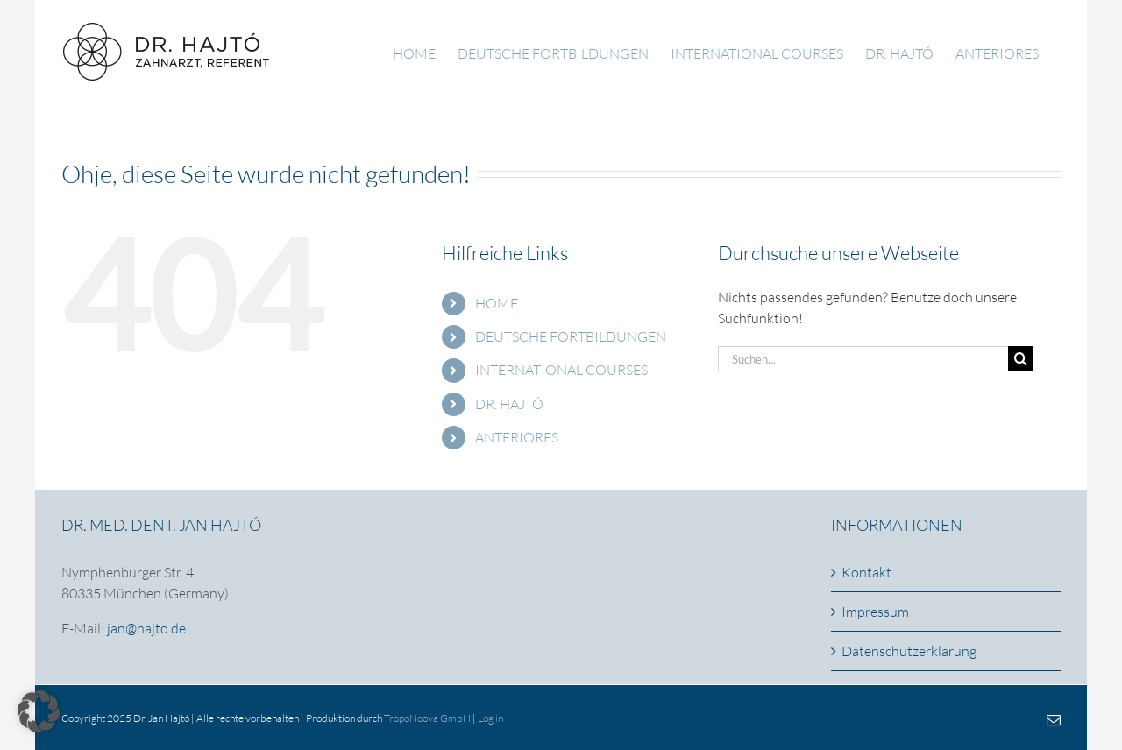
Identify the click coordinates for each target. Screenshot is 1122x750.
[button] (38, 711)
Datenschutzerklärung (909, 651)
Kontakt (866, 572)
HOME (496, 303)
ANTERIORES (516, 437)
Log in (490, 718)
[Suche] (1020, 358)
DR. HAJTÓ (509, 404)
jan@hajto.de (146, 628)
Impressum (875, 611)
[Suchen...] (863, 358)
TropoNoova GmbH (427, 718)
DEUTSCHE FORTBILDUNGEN (570, 336)
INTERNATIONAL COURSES (561, 370)
